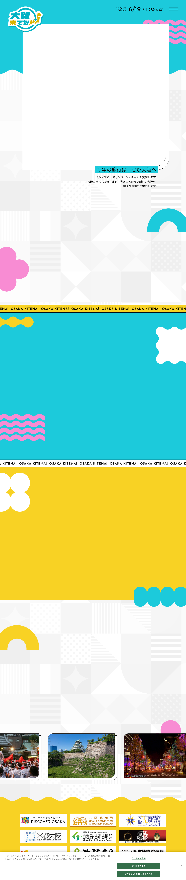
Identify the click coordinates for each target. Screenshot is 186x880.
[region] (93, 866)
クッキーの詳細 (138, 858)
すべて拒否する (138, 866)
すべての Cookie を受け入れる (138, 873)
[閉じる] (181, 865)
